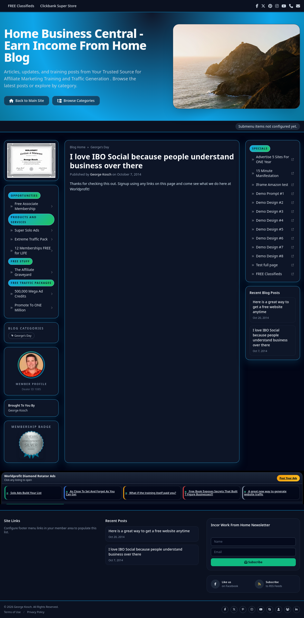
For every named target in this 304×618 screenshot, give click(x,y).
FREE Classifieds (21, 5)
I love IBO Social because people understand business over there (270, 337)
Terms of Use (12, 612)
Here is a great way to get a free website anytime (271, 306)
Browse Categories (76, 100)
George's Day (21, 335)
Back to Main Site (26, 100)
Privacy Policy (35, 612)
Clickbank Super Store (58, 5)
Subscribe (253, 562)
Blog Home (77, 147)
